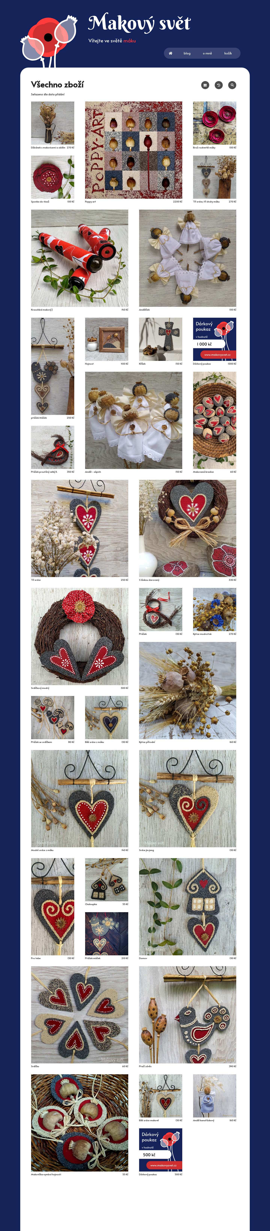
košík (232, 53)
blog (187, 53)
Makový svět (139, 22)
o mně (208, 53)
